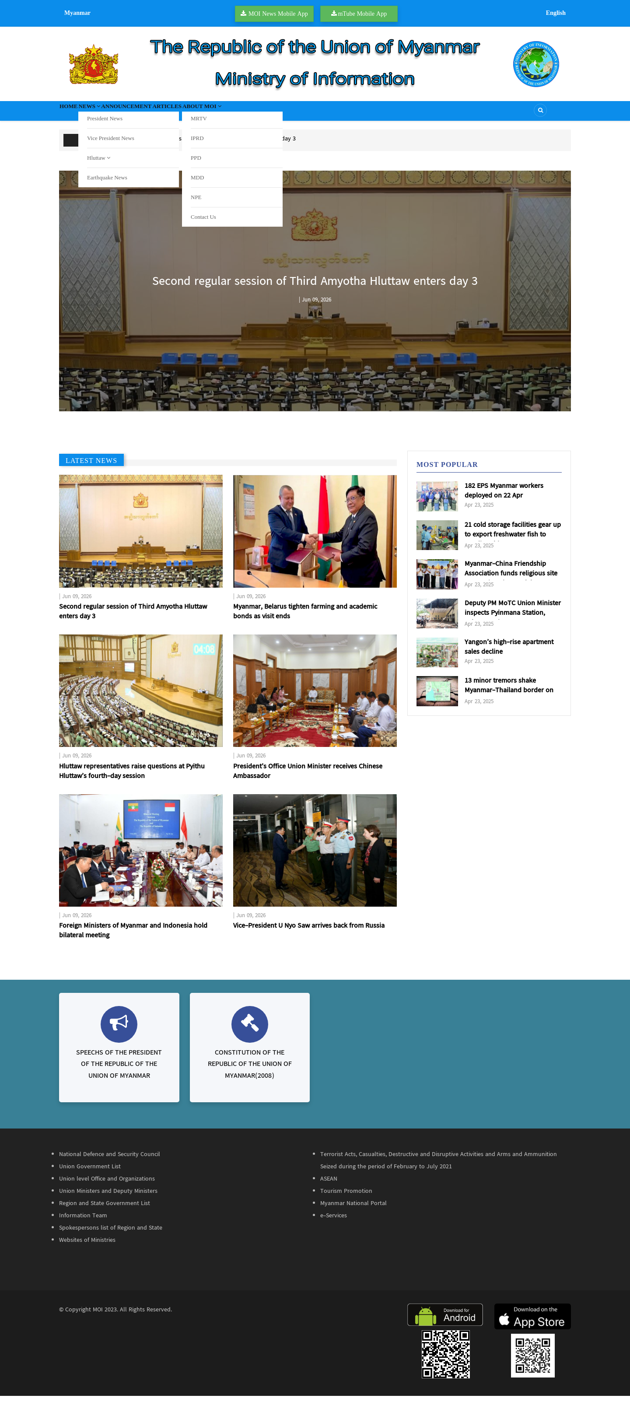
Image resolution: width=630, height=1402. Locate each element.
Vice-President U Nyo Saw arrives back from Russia (309, 932)
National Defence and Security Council (109, 1160)
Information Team (83, 1222)
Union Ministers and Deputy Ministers (108, 1197)
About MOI (259, 114)
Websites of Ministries (87, 1246)
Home (74, 114)
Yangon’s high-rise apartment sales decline (509, 653)
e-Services (333, 1222)
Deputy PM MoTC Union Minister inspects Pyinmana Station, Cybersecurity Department (513, 619)
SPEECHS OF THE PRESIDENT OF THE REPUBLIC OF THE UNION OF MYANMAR (119, 1070)
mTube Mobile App (362, 14)
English (556, 13)
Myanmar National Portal (353, 1209)
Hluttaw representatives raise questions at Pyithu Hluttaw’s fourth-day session (132, 777)
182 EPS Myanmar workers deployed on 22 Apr (504, 497)
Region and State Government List (104, 1209)
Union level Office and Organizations (107, 1185)
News (106, 114)
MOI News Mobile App (278, 14)
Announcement (157, 114)
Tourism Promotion (346, 1197)
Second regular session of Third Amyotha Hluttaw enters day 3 (212, 145)
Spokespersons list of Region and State (110, 1234)
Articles (210, 114)
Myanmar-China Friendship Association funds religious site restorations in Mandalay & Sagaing (511, 584)
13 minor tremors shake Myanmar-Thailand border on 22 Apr (509, 697)
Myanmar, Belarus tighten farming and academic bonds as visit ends (305, 617)
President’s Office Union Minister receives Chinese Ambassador (307, 777)
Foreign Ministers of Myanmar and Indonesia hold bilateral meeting (133, 936)
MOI (98, 1316)
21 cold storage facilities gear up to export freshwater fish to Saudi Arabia (513, 540)
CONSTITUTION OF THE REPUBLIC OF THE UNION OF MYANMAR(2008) (250, 1070)
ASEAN (328, 1185)
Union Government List (90, 1173)
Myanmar (77, 13)
